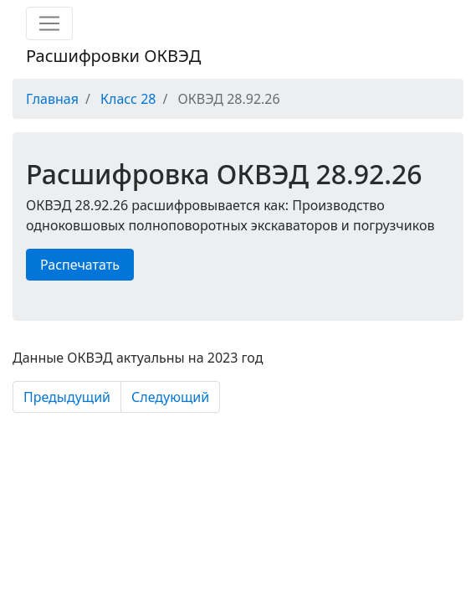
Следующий (170, 397)
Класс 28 (128, 99)
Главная (52, 99)
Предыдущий (66, 397)
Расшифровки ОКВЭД (113, 55)
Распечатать (80, 264)
